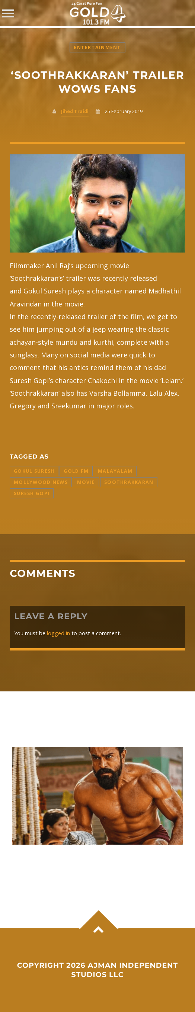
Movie (86, 482)
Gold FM (76, 471)
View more (97, 796)
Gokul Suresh (34, 471)
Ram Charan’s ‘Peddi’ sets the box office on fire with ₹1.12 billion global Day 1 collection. (94, 864)
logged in (58, 633)
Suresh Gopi (31, 493)
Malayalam (115, 471)
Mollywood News (41, 482)
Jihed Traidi (75, 111)
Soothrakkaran (128, 482)
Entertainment (97, 47)
